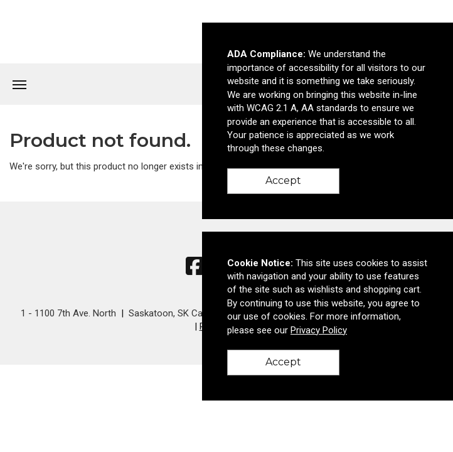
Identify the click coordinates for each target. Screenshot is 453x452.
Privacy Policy (318, 330)
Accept (283, 180)
